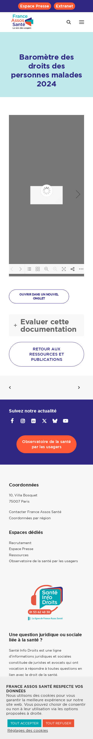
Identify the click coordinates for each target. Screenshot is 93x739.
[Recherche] (66, 22)
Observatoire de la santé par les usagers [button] (47, 444)
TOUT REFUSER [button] (58, 723)
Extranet (64, 6)
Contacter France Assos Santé (35, 512)
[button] (81, 22)
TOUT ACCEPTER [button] (24, 723)
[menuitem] (34, 6)
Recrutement (20, 543)
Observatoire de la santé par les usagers (43, 561)
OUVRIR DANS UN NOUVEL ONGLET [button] (39, 296)
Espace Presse (34, 6)
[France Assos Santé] (22, 22)
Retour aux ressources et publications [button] (47, 354)
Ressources (19, 555)
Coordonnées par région (30, 518)
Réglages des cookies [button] (27, 731)
